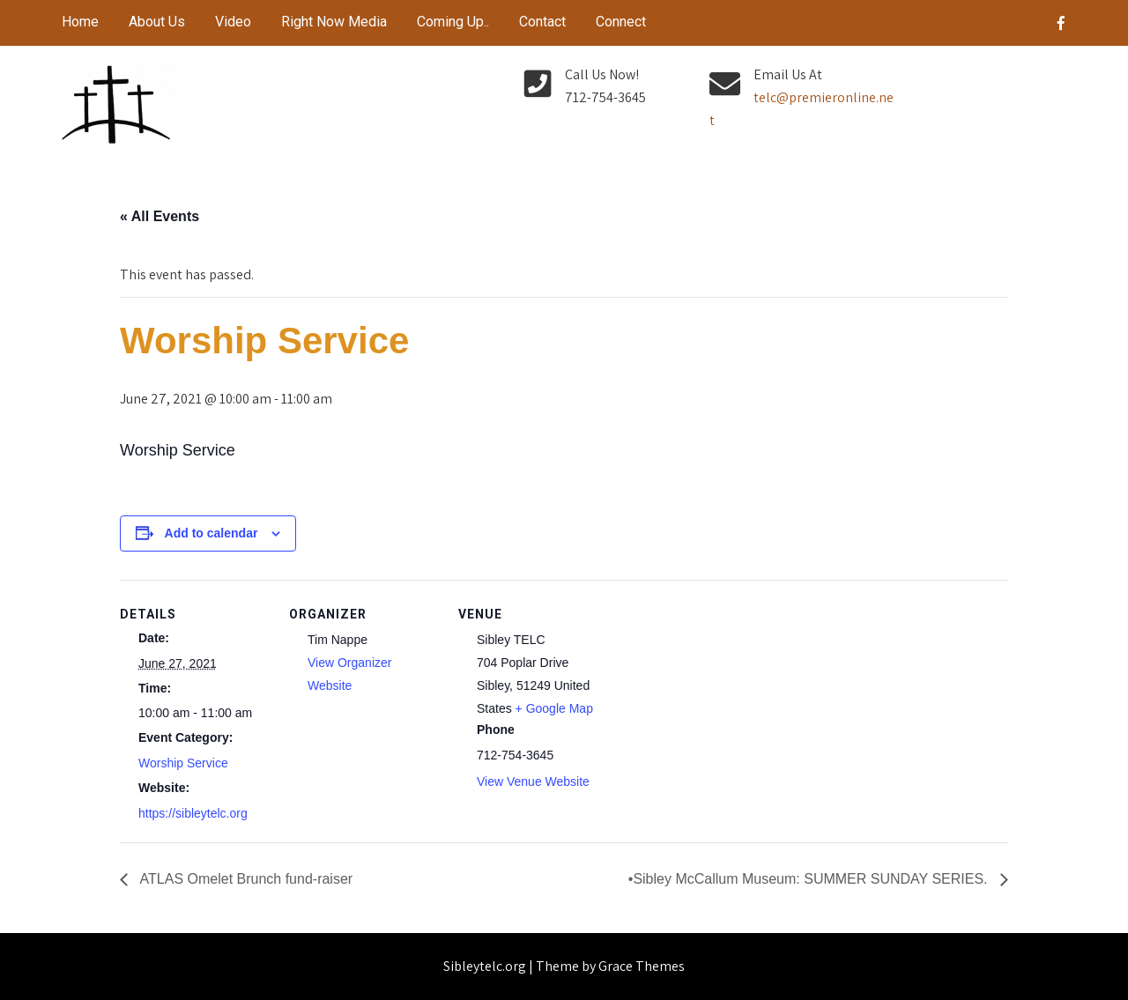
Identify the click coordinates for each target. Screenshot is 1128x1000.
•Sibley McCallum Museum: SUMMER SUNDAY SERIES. (809, 878)
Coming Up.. (453, 21)
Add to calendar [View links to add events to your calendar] (211, 533)
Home (80, 21)
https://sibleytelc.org (193, 813)
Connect (621, 21)
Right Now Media (334, 21)
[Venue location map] (720, 701)
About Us (157, 21)
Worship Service (183, 763)
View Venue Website (533, 781)
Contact (542, 21)
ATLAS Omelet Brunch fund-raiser (244, 878)
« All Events (159, 216)
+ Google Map (554, 708)
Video (233, 21)
